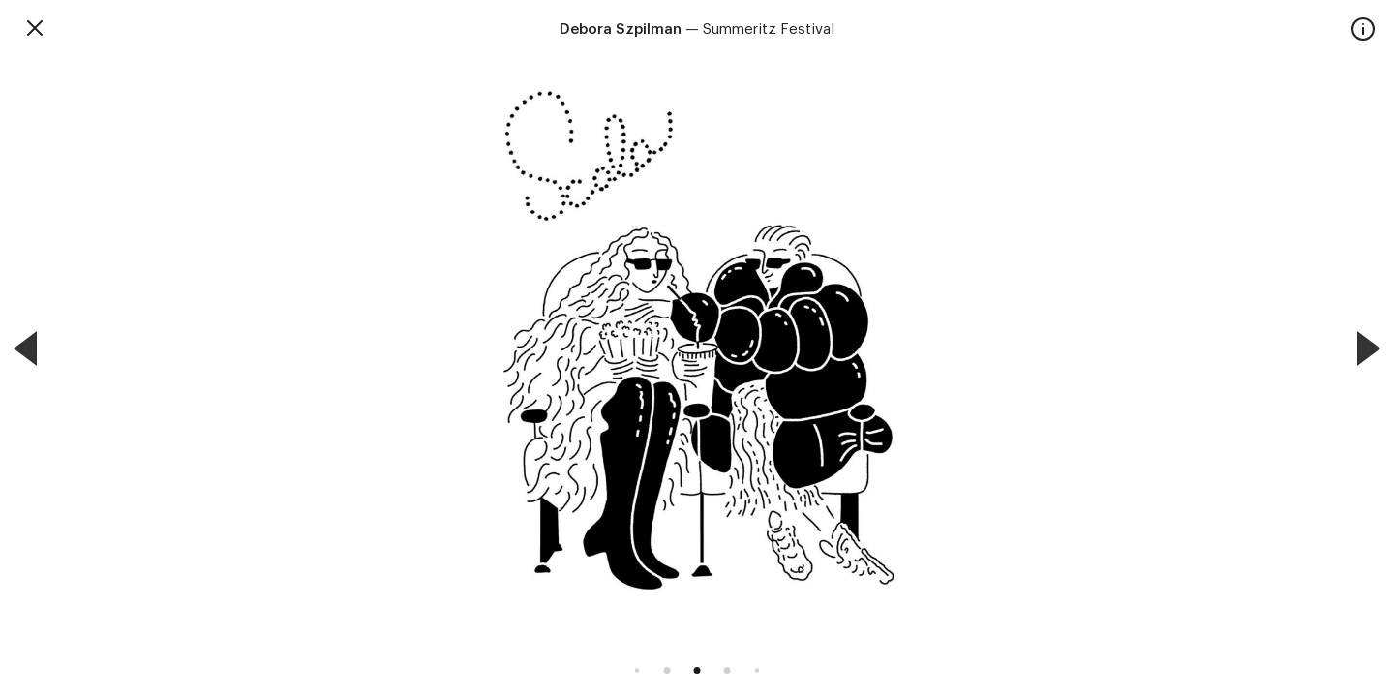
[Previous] (25, 348)
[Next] (1369, 348)
